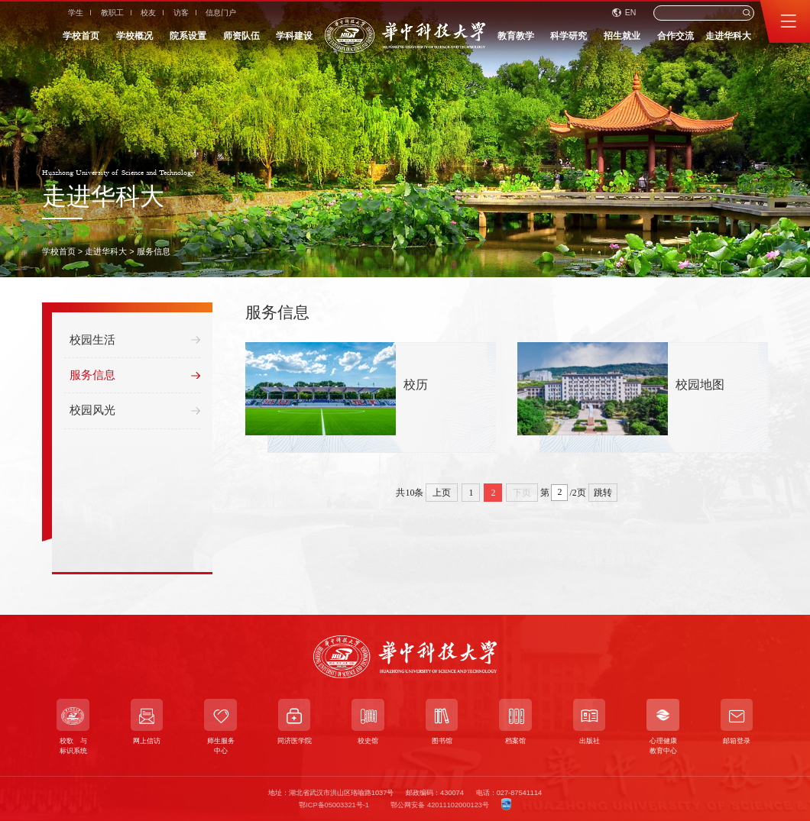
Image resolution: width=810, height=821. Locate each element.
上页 (442, 492)
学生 (75, 12)
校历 (415, 385)
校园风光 (135, 412)
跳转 (603, 492)
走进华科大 (728, 36)
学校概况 (134, 36)
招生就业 (622, 36)
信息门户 (221, 12)
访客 (181, 12)
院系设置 (188, 36)
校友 (148, 12)
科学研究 (568, 36)
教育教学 (515, 36)
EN (624, 12)
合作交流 (675, 36)
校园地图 (700, 385)
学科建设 (294, 36)
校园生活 (135, 341)
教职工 (112, 12)
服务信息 (153, 251)
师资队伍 (241, 36)
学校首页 (81, 36)
